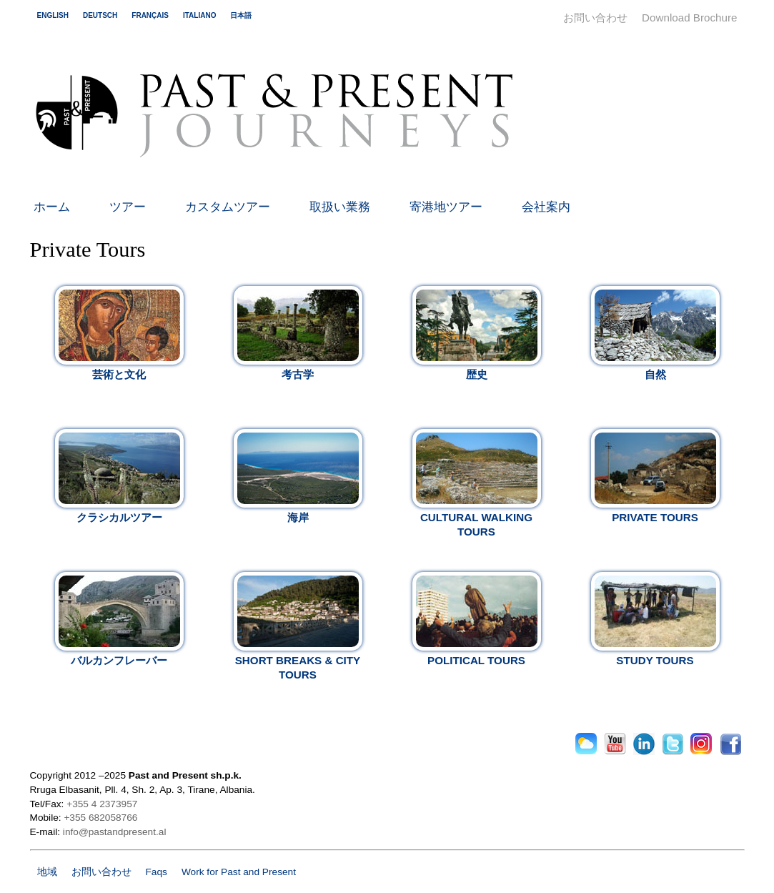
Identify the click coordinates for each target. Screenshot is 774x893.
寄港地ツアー (446, 207)
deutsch (100, 15)
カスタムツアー (227, 207)
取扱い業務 (339, 207)
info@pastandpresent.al (115, 832)
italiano (199, 15)
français (150, 15)
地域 (47, 872)
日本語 (241, 15)
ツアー (127, 207)
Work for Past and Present (239, 872)
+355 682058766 (100, 817)
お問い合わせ (595, 17)
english (53, 15)
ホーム (52, 207)
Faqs (156, 872)
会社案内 (546, 207)
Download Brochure (689, 17)
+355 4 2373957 (101, 804)
